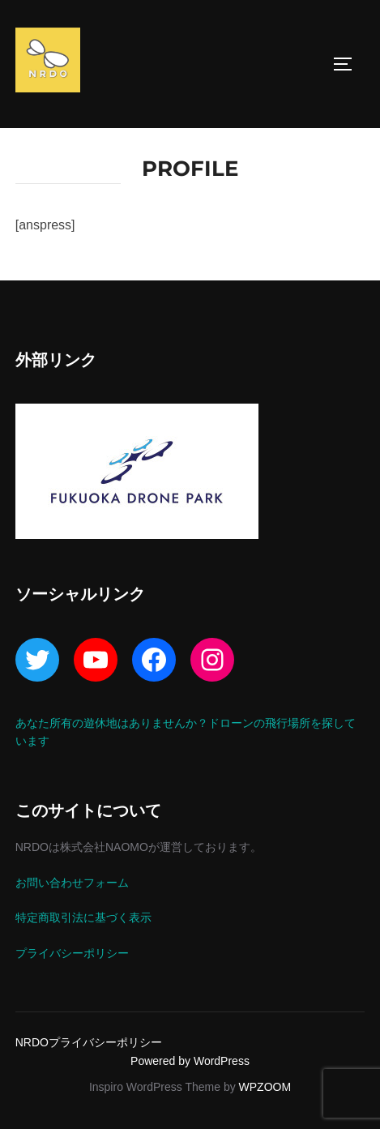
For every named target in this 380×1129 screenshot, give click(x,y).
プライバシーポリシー (72, 953)
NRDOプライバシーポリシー (88, 1042)
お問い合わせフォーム (72, 882)
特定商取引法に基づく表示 (83, 917)
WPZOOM (265, 1086)
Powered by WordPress (190, 1060)
